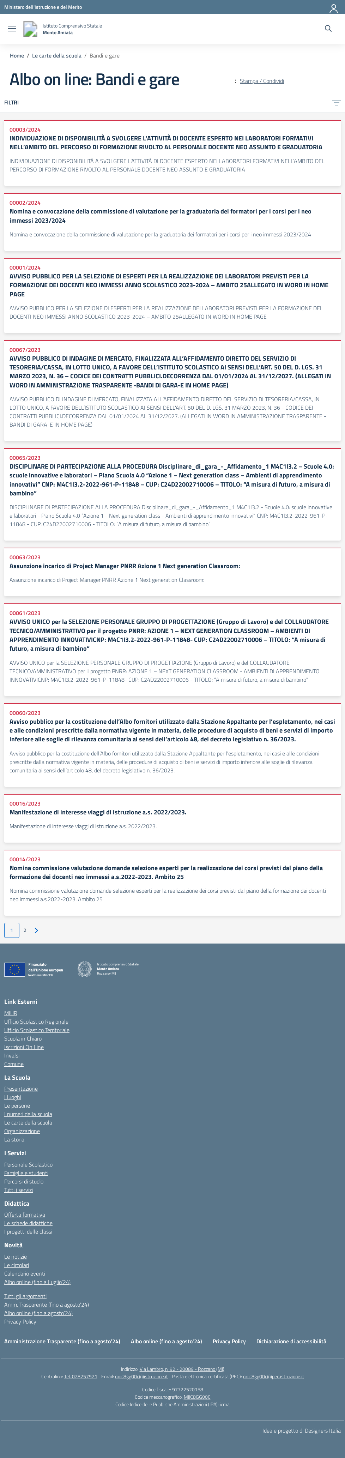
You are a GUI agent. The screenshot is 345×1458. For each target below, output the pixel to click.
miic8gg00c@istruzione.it (141, 1376)
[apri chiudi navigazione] (12, 29)
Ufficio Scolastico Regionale (36, 1021)
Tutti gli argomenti (25, 1296)
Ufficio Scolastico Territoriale (36, 1030)
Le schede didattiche (28, 1223)
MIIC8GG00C (197, 1396)
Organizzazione (22, 1131)
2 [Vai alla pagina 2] (25, 930)
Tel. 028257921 (80, 1376)
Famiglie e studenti (26, 1173)
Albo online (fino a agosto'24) (166, 1341)
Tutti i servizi (18, 1190)
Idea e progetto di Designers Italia (301, 1430)
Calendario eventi (24, 1273)
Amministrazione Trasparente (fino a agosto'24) (62, 1341)
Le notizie (15, 1256)
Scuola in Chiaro (23, 1038)
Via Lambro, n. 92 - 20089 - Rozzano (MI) (182, 1369)
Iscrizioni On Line (24, 1047)
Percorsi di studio (23, 1181)
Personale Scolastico (28, 1164)
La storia (14, 1139)
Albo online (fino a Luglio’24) (37, 1282)
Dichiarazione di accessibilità (291, 1341)
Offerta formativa (24, 1214)
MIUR (10, 1013)
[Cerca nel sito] (328, 29)
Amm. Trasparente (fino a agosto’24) (46, 1304)
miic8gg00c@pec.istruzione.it (273, 1376)
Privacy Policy (20, 1321)
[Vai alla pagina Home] (17, 55)
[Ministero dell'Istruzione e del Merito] (43, 7)
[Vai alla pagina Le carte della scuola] (56, 55)
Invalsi (11, 1055)
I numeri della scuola (28, 1114)
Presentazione (21, 1088)
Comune (14, 1064)
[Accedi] (334, 7)
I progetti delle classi (28, 1231)
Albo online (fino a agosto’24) (38, 1313)
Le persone (17, 1105)
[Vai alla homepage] (30, 29)
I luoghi (12, 1097)
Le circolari (16, 1265)
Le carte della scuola (28, 1122)
